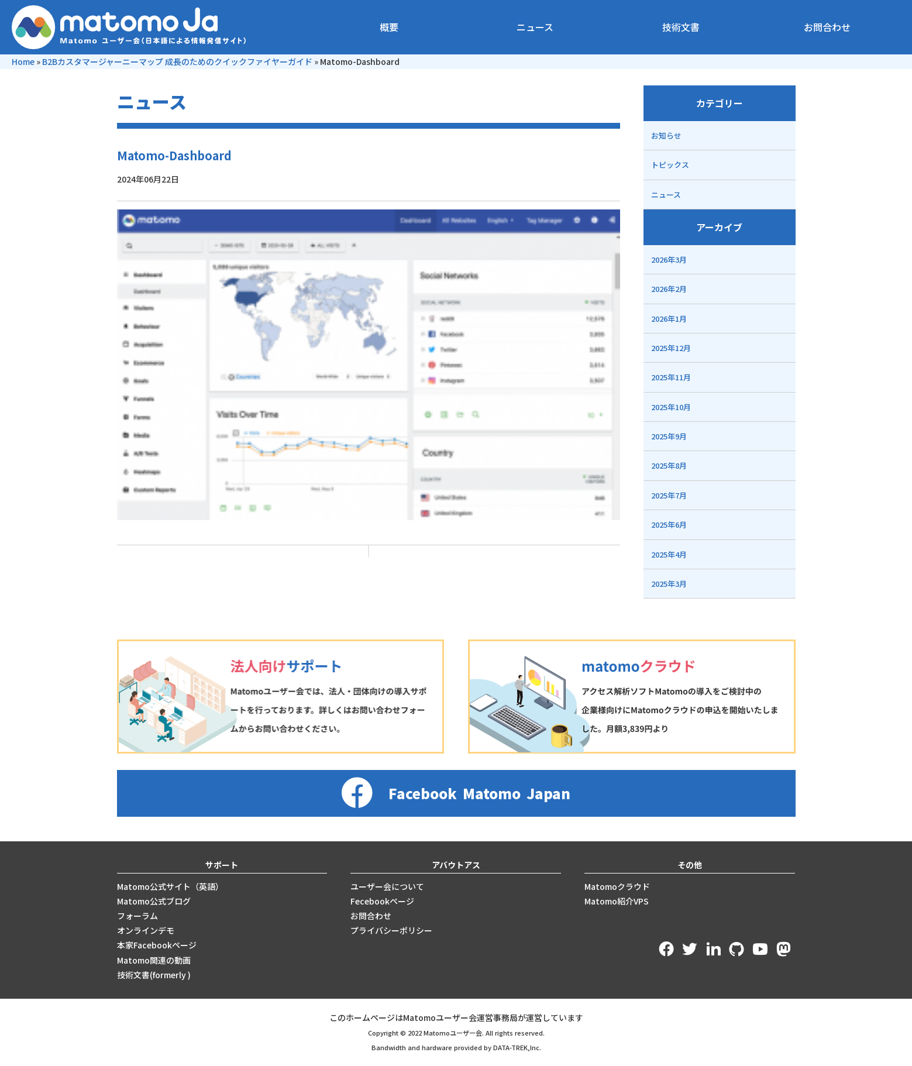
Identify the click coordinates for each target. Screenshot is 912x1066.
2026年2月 (669, 288)
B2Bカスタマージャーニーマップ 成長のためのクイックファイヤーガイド (177, 61)
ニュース (535, 27)
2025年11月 (671, 377)
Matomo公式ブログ (154, 901)
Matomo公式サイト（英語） (170, 886)
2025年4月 (669, 554)
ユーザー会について (387, 886)
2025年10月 (671, 406)
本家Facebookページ (157, 945)
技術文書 (681, 27)
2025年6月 (669, 524)
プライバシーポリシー (391, 930)
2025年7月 (669, 495)
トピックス (670, 164)
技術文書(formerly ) (154, 975)
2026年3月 (669, 259)
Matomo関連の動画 (154, 960)
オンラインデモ (145, 930)
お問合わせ (827, 27)
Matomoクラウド (617, 886)
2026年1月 (669, 318)
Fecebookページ (382, 901)
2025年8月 (669, 465)
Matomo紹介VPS (616, 901)
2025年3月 (669, 583)
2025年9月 (669, 436)
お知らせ (666, 135)
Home (23, 61)
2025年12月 (671, 347)
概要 (389, 27)
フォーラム (137, 915)
